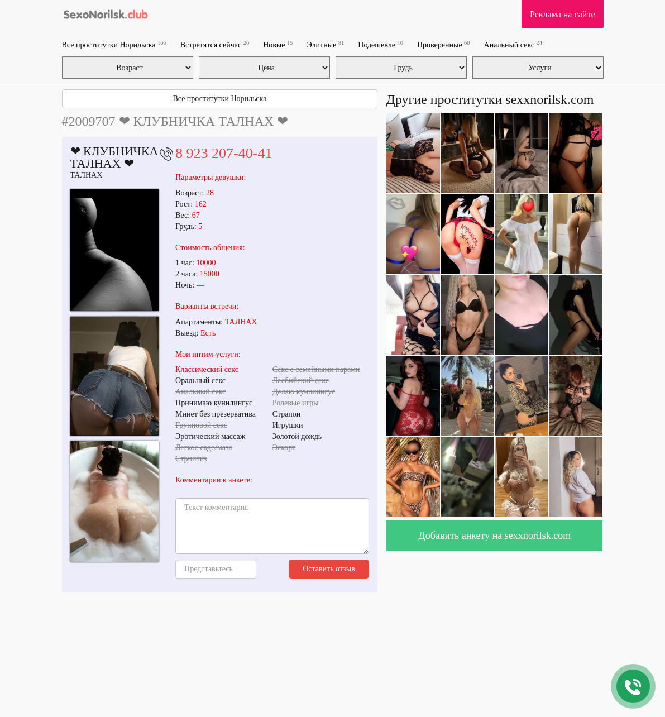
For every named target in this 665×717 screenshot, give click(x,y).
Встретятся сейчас (214, 44)
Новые (278, 44)
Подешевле (380, 44)
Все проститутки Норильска (114, 44)
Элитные (325, 44)
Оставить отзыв (329, 569)
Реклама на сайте (562, 14)
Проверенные (443, 44)
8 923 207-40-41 (223, 153)
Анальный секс (513, 44)
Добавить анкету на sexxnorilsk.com (495, 535)
